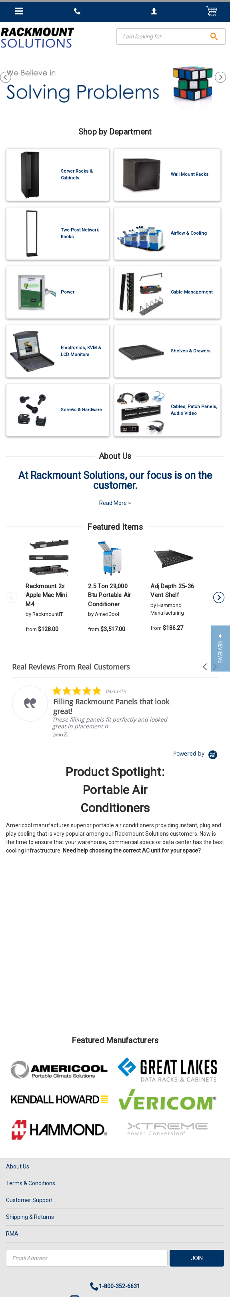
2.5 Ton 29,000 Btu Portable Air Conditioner (109, 595)
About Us (17, 1166)
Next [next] (222, 77)
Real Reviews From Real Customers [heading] (71, 667)
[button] (205, 667)
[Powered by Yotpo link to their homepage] (195, 753)
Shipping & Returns (30, 1217)
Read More (115, 503)
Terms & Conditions (30, 1183)
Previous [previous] (7, 77)
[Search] (171, 36)
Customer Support (29, 1200)
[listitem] (92, 712)
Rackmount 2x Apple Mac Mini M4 (46, 595)
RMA (12, 1234)
